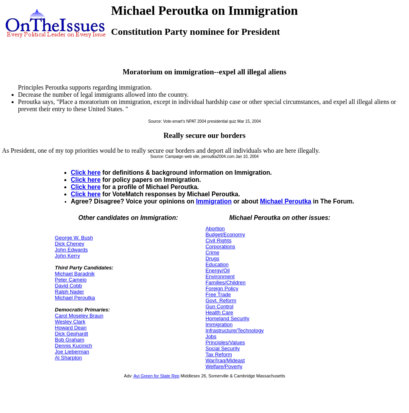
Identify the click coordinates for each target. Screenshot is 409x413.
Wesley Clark (70, 322)
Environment (219, 276)
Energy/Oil (217, 270)
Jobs (210, 336)
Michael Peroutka (285, 201)
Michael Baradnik (75, 274)
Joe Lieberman (72, 352)
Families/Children (225, 282)
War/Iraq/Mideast (225, 360)
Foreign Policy (221, 288)
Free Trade (218, 294)
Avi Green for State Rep (156, 375)
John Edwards (71, 250)
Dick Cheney (69, 244)
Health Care (219, 312)
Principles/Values (225, 342)
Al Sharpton (68, 358)
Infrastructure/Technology (234, 330)
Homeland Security (227, 318)
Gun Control (219, 306)
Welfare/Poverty (223, 366)
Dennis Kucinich (73, 346)
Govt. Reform (220, 300)
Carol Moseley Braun (79, 316)
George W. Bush (74, 238)
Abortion (214, 228)
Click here (86, 172)
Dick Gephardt (71, 334)
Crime (212, 252)
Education (216, 264)
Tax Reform (218, 354)
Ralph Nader (69, 292)
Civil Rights (218, 240)
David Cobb (68, 286)
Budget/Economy (225, 234)
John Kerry (67, 256)
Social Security (222, 348)
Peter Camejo (70, 280)
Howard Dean (71, 328)
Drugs (212, 258)
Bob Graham (69, 340)
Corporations (220, 246)
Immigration (214, 201)
